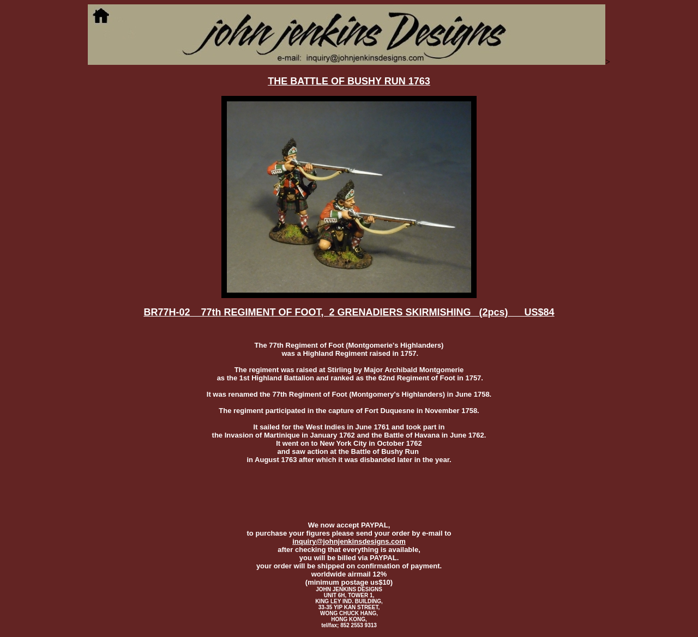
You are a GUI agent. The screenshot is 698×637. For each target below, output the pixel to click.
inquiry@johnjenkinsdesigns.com (349, 541)
